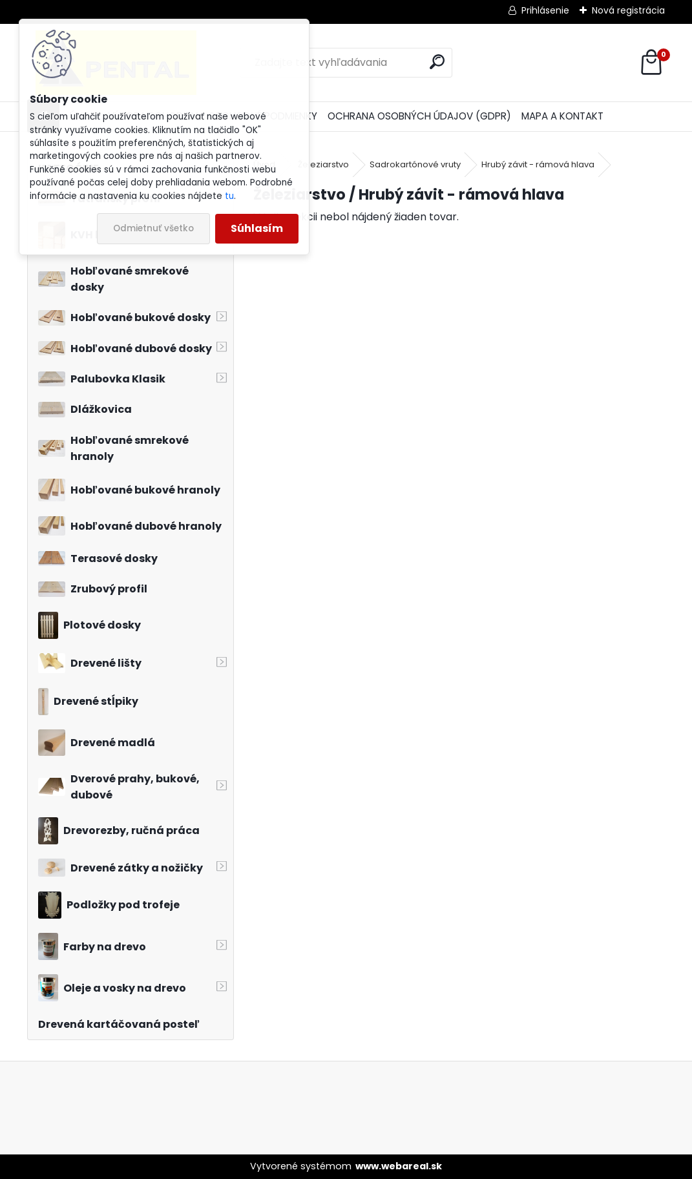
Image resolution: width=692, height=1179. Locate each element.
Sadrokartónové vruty (415, 164)
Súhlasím (257, 228)
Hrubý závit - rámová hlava (537, 164)
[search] (437, 61)
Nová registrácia (628, 10)
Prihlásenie (545, 10)
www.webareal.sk (398, 1166)
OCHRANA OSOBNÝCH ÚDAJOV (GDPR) (419, 116)
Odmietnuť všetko (153, 228)
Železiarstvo (323, 164)
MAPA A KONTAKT (562, 116)
